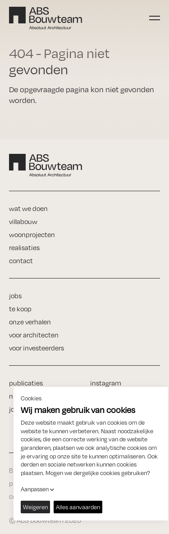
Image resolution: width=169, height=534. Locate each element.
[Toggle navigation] (154, 18)
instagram (105, 383)
